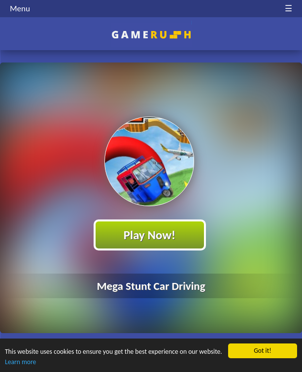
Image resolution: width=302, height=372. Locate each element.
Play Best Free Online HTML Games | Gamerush (151, 34)
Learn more (20, 362)
